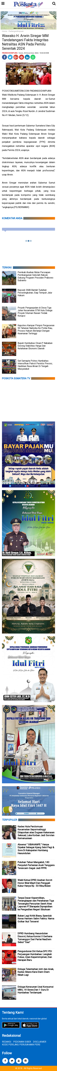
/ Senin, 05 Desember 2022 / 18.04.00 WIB (33, 53)
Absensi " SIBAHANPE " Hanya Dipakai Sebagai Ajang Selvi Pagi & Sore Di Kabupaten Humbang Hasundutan (36, 849)
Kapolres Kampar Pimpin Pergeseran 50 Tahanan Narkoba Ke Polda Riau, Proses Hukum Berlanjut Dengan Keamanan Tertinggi (36, 329)
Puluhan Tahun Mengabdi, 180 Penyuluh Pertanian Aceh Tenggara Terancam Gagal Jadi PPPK (36, 865)
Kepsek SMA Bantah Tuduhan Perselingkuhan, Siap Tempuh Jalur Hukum (35, 293)
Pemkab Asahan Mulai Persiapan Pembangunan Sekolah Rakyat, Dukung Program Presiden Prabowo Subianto (35, 276)
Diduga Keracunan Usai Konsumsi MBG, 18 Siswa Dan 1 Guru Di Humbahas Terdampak (35, 989)
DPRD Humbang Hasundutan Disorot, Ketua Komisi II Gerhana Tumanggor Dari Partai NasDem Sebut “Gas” (35, 938)
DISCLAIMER (39, 1041)
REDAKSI (6, 1041)
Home (4, 31)
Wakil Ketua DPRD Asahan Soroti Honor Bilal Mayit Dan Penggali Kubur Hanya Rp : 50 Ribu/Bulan (35, 883)
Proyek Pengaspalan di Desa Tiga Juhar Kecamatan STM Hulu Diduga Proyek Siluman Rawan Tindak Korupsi (35, 311)
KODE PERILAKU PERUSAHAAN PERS (21, 1044)
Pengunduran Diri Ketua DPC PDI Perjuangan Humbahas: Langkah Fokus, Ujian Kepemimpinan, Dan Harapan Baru (35, 955)
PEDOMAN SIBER (22, 1041)
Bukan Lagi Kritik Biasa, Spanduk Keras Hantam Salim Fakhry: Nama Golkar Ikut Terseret (36, 918)
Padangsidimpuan (16, 31)
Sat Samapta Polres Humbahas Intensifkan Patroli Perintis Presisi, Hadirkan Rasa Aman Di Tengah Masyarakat (35, 364)
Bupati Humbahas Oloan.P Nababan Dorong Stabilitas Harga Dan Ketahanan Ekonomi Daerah (35, 346)
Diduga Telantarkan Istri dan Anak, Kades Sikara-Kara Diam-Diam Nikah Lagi (36, 972)
